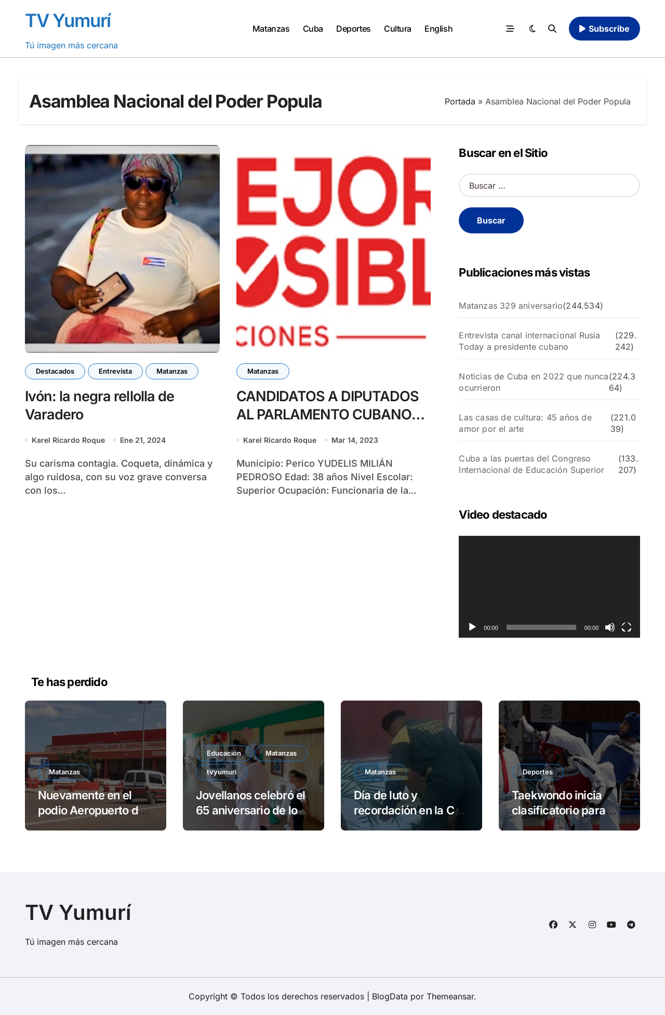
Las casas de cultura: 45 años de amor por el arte (525, 423)
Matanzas (270, 28)
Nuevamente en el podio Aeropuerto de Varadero (91, 810)
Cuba (313, 28)
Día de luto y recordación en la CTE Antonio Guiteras (411, 810)
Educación (224, 753)
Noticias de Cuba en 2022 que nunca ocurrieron (533, 382)
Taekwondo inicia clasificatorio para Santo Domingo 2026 (566, 810)
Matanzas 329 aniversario (511, 305)
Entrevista (115, 371)
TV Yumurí (68, 20)
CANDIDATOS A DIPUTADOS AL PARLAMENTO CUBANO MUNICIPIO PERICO (327, 414)
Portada (460, 101)
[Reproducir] (472, 627)
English (438, 28)
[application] (549, 587)
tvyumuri (221, 772)
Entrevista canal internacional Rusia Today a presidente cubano (529, 341)
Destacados (55, 371)
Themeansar (450, 996)
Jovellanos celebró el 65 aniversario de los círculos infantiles (250, 810)
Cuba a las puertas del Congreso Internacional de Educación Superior (531, 464)
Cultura (397, 28)
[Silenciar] (610, 627)
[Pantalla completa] (626, 627)
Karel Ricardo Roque (68, 440)
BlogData (390, 996)
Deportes (353, 28)
